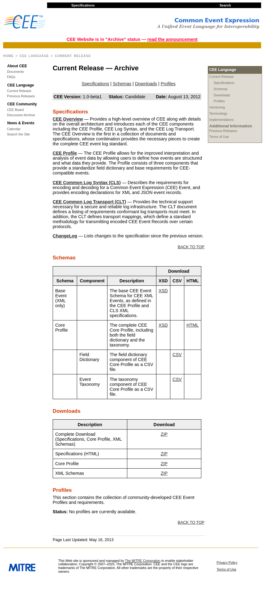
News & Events (20, 123)
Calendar (14, 129)
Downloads (222, 95)
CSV (177, 354)
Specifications (82, 5)
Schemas (221, 89)
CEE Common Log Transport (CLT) (89, 201)
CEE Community (22, 104)
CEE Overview (68, 119)
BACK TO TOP (191, 247)
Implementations (221, 119)
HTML (192, 325)
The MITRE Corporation (142, 560)
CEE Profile (65, 153)
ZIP (164, 434)
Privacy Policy (227, 562)
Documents (15, 71)
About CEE (17, 66)
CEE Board (15, 110)
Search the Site (18, 134)
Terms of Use (219, 137)
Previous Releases (21, 96)
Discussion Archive (21, 115)
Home (8, 56)
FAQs (11, 77)
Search (225, 5)
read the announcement (172, 39)
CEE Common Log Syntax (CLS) (87, 182)
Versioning (217, 107)
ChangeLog (65, 235)
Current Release (19, 91)
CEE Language (34, 56)
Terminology (218, 113)
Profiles (219, 101)
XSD (163, 290)
